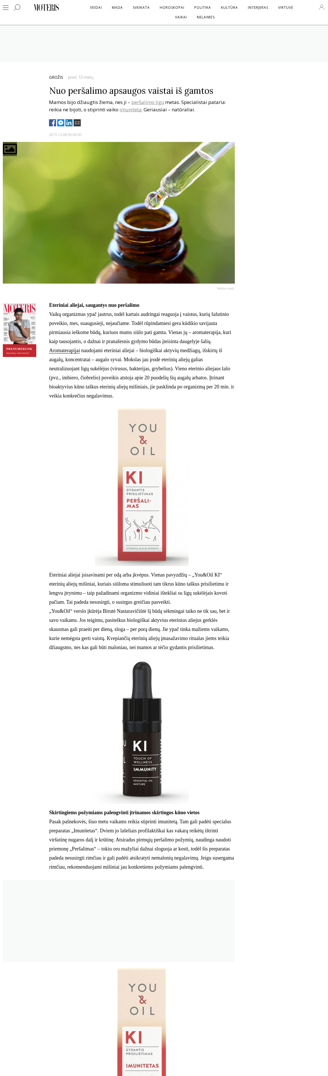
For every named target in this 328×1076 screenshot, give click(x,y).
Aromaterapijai (64, 350)
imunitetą (130, 109)
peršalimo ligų (147, 102)
